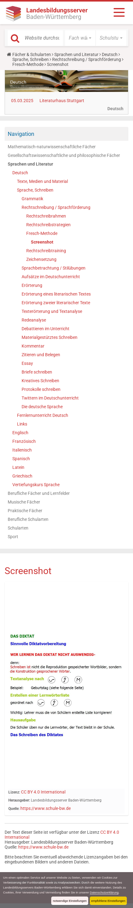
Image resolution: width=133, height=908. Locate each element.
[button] (80, 38)
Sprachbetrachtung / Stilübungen (53, 268)
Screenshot (42, 242)
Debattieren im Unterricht (45, 328)
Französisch (24, 441)
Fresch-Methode (28, 64)
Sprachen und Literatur (76, 54)
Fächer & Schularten (31, 54)
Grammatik (32, 198)
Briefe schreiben (37, 372)
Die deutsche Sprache (42, 406)
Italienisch (22, 450)
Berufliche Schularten (28, 519)
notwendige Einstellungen (69, 900)
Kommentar (33, 346)
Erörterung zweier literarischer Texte (56, 302)
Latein (18, 467)
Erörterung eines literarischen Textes (56, 294)
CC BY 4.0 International (43, 791)
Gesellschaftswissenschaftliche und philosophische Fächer (64, 155)
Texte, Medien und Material (42, 181)
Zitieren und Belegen (41, 354)
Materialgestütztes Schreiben (49, 337)
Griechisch (22, 475)
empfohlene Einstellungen (108, 900)
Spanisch (21, 458)
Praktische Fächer (25, 510)
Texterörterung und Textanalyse (52, 311)
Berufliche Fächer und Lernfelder (39, 493)
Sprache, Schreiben (30, 59)
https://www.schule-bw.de (45, 808)
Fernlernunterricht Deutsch (42, 415)
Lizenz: (14, 792)
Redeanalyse (34, 320)
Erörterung (32, 285)
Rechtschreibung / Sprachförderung (86, 59)
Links (22, 424)
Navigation (21, 134)
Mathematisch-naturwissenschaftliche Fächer (52, 146)
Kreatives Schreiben (40, 380)
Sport (13, 536)
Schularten (18, 527)
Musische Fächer (24, 501)
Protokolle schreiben (41, 389)
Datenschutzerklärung (104, 892)
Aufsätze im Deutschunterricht (51, 276)
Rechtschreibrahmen (46, 216)
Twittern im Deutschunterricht (50, 398)
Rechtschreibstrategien (48, 224)
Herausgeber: (19, 800)
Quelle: (13, 808)
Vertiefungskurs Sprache (36, 484)
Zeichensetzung (41, 259)
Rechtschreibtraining (46, 250)
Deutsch (110, 54)
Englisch (20, 432)
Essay (27, 363)
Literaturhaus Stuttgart (61, 100)
